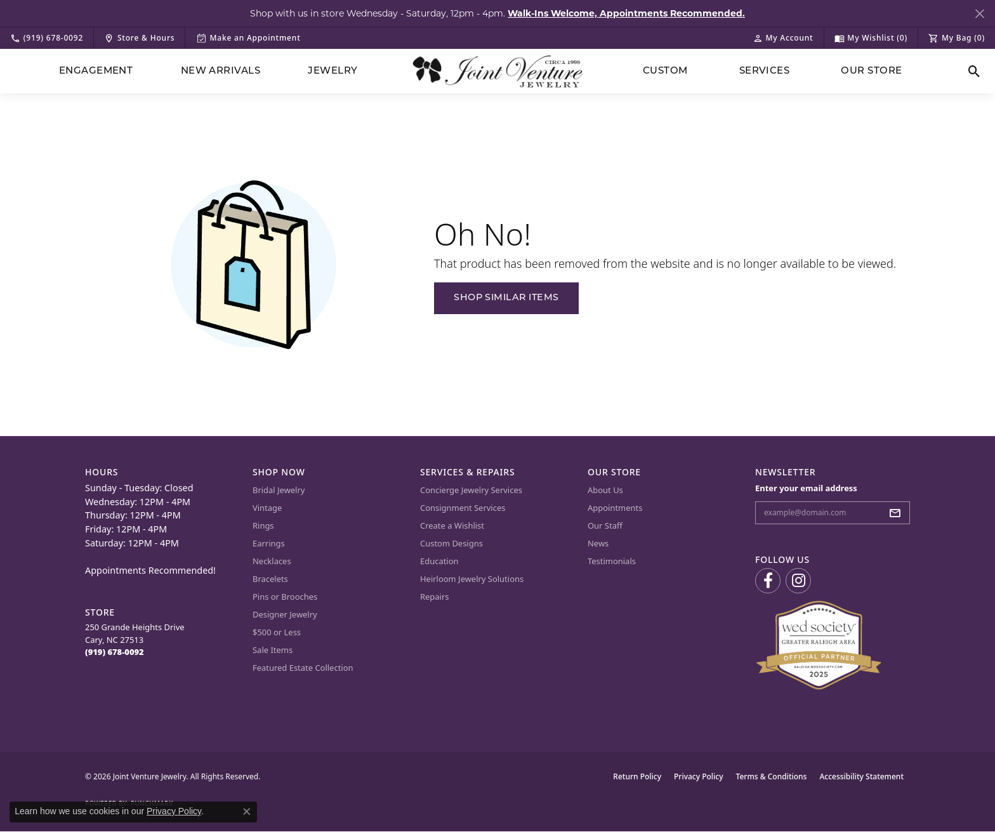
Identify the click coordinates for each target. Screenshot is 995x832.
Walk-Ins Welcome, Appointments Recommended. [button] (626, 13)
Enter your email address (806, 488)
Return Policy (637, 776)
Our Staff (605, 525)
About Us (605, 490)
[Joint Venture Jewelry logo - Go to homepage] (498, 71)
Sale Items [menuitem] (273, 650)
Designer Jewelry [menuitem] (285, 614)
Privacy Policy (698, 776)
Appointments (615, 507)
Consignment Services (462, 507)
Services (764, 71)
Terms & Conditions (771, 776)
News (598, 543)
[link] (46, 38)
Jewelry (332, 71)
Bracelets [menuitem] (270, 578)
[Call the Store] (114, 651)
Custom (665, 71)
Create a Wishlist (452, 525)
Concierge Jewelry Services (471, 490)
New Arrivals (221, 71)
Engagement (96, 71)
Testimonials (612, 561)
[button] (783, 38)
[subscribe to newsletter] (898, 513)
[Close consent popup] (247, 811)
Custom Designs (451, 543)
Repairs (434, 596)
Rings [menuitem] (263, 525)
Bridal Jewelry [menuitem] (279, 490)
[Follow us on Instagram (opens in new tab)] (798, 580)
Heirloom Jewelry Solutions (472, 578)
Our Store (871, 71)
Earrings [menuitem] (269, 543)
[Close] (979, 14)
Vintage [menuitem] (267, 507)
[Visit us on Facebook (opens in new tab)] (768, 580)
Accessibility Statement (861, 776)
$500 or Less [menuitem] (277, 632)
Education (439, 561)
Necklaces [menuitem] (272, 561)
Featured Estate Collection (303, 667)
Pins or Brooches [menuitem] (285, 596)
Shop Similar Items (506, 298)
